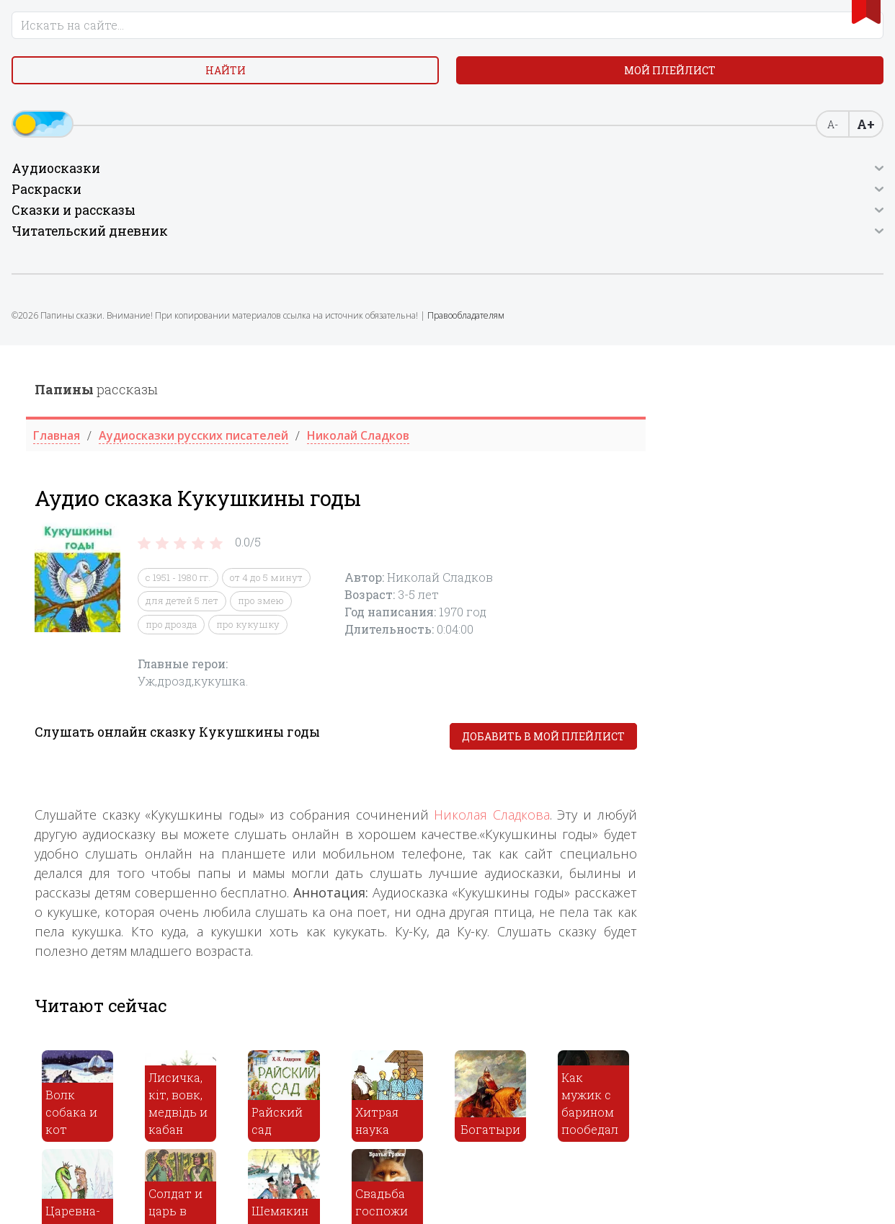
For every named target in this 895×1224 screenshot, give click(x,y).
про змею (485, 255)
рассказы (320, 44)
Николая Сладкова (716, 468)
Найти (112, 93)
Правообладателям (73, 421)
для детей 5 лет (406, 255)
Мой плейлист (112, 127)
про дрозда (395, 278)
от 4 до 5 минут (490, 232)
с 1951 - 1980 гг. (402, 232)
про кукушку (472, 278)
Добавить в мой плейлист (766, 391)
